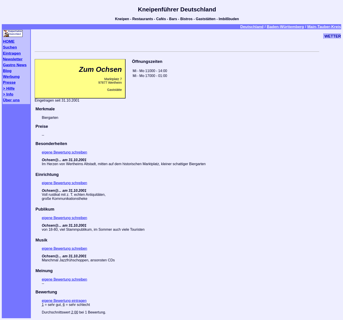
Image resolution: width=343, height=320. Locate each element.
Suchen (10, 47)
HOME (9, 41)
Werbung (11, 76)
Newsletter (13, 59)
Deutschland (252, 26)
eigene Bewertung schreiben (64, 152)
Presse (9, 82)
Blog (7, 70)
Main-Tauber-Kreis (324, 26)
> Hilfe (9, 88)
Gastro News (15, 65)
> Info (8, 94)
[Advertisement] (177, 40)
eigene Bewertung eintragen (64, 301)
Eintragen (12, 53)
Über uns (11, 100)
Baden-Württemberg (285, 26)
